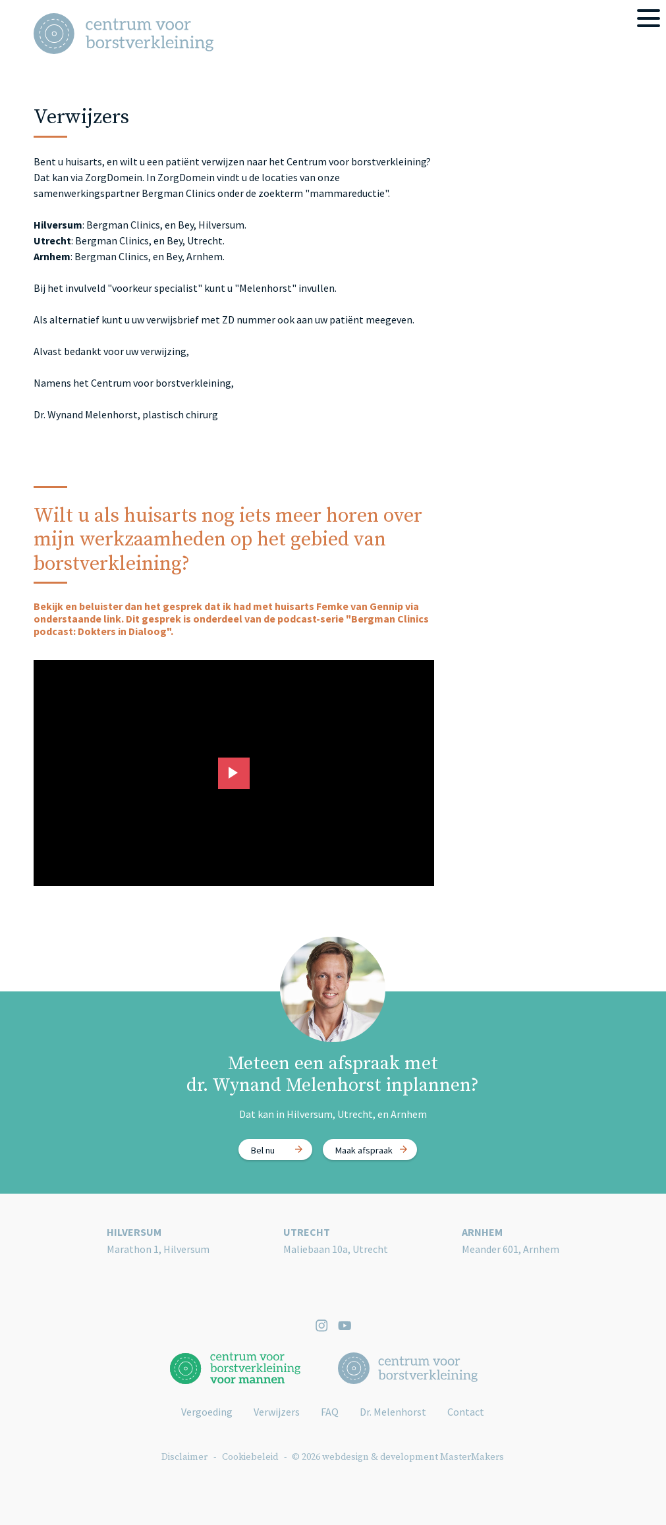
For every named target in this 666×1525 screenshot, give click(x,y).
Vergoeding (207, 1411)
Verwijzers (277, 1411)
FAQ (330, 1411)
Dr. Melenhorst (393, 1411)
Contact (465, 1411)
